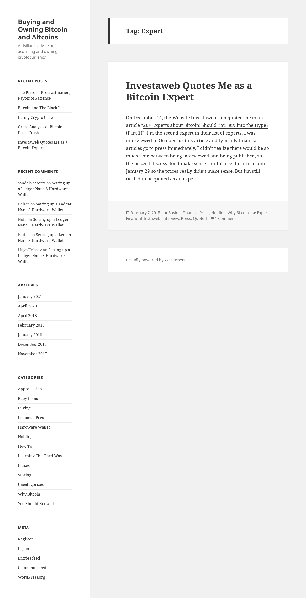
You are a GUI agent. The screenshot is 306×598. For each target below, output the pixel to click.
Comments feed (32, 567)
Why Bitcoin (29, 494)
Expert (263, 212)
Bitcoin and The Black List (41, 107)
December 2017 (32, 344)
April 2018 (27, 315)
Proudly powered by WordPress (155, 260)
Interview (170, 218)
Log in (23, 548)
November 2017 (32, 353)
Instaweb (152, 218)
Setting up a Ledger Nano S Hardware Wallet (44, 188)
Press (186, 218)
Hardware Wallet (34, 427)
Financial (134, 218)
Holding (25, 436)
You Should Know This (38, 503)
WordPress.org (31, 577)
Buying (24, 408)
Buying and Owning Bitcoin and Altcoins (42, 29)
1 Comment (225, 218)
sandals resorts (31, 183)
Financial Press (31, 417)
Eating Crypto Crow (36, 117)
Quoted (200, 218)
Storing (24, 475)
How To (25, 446)
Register (25, 539)
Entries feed (29, 558)
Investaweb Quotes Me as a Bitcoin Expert (189, 91)
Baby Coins (28, 398)
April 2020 (27, 306)
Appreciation (30, 389)
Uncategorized (31, 484)
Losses (24, 465)
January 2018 (30, 334)
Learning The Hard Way (40, 455)
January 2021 (30, 296)
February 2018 (31, 325)
